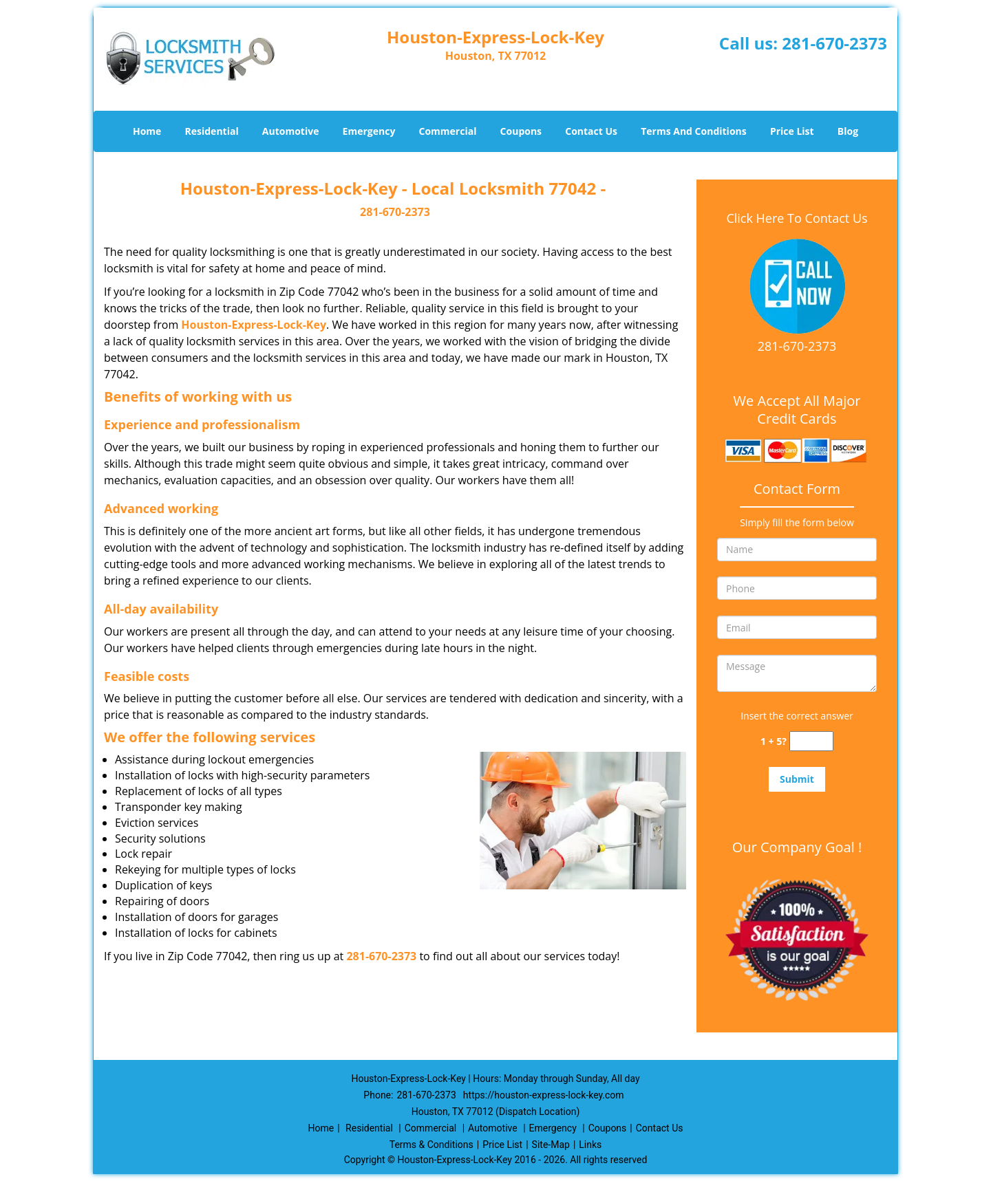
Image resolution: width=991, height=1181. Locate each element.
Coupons (521, 131)
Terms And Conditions (694, 131)
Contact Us (591, 131)
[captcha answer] (811, 741)
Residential (212, 131)
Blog (848, 131)
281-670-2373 (834, 43)
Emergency (369, 131)
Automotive (290, 131)
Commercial (448, 131)
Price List (792, 131)
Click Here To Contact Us (796, 218)
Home (147, 131)
